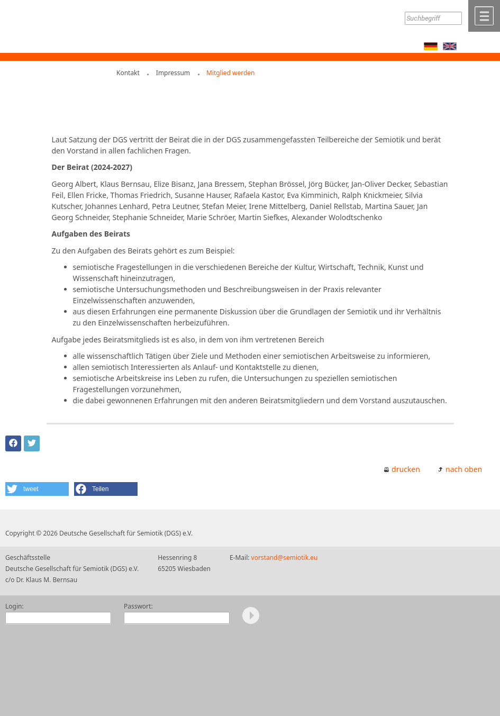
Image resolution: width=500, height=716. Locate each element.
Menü (484, 15)
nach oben (464, 469)
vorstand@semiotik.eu (284, 557)
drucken (406, 469)
